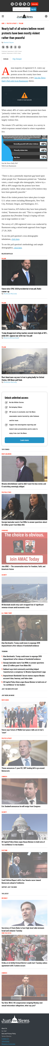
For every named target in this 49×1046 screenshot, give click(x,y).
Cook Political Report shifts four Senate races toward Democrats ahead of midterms (21, 881)
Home (3, 23)
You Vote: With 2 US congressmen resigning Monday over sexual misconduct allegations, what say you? (22, 1004)
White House (5, 700)
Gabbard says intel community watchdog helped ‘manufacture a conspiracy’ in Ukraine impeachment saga (24, 670)
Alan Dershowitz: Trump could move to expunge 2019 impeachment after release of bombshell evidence (21, 644)
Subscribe (35, 4)
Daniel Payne (9, 42)
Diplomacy (4, 898)
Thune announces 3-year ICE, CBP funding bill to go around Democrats (23, 769)
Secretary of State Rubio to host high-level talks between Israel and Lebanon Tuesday (23, 929)
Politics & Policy (12, 23)
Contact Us (5, 1039)
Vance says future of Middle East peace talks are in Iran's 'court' (23, 731)
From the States (6, 933)
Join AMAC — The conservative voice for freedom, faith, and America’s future (23, 567)
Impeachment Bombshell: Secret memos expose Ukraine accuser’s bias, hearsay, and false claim (24, 676)
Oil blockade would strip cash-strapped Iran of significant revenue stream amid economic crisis (23, 606)
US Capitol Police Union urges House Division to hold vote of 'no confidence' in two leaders (24, 683)
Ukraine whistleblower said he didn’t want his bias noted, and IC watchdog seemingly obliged (24, 485)
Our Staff (4, 1031)
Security (4, 575)
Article (5, 59)
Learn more (24, 440)
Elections (4, 850)
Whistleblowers (6, 454)
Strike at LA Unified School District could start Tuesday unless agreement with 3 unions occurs (24, 964)
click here (15, 239)
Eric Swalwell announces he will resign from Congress (21, 806)
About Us (4, 1028)
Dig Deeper (17, 59)
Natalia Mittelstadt (11, 338)
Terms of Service (6, 1036)
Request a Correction (8, 1044)
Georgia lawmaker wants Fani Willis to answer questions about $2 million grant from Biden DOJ (24, 523)
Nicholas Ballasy (10, 294)
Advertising (5, 1041)
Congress (4, 776)
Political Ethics (6, 492)
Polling (21, 23)
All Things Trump (7, 613)
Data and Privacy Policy (9, 1033)
